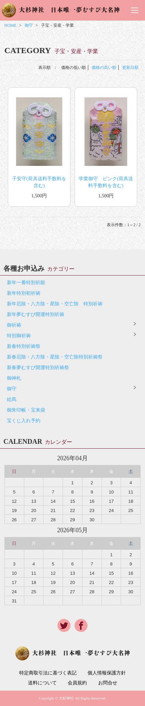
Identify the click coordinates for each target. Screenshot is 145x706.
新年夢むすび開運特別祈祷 (35, 314)
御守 (29, 25)
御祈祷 (14, 325)
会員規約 (77, 683)
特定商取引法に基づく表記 (48, 673)
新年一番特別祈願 (26, 282)
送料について (42, 683)
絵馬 (11, 399)
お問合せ (107, 683)
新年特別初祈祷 (23, 293)
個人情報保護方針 (107, 673)
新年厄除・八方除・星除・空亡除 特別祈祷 (55, 303)
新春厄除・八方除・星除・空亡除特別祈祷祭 (55, 357)
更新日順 (130, 67)
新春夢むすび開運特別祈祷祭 (38, 367)
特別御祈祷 (19, 335)
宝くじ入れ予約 (23, 420)
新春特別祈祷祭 (23, 346)
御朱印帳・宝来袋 (26, 410)
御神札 (14, 378)
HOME (10, 25)
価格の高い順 (104, 67)
